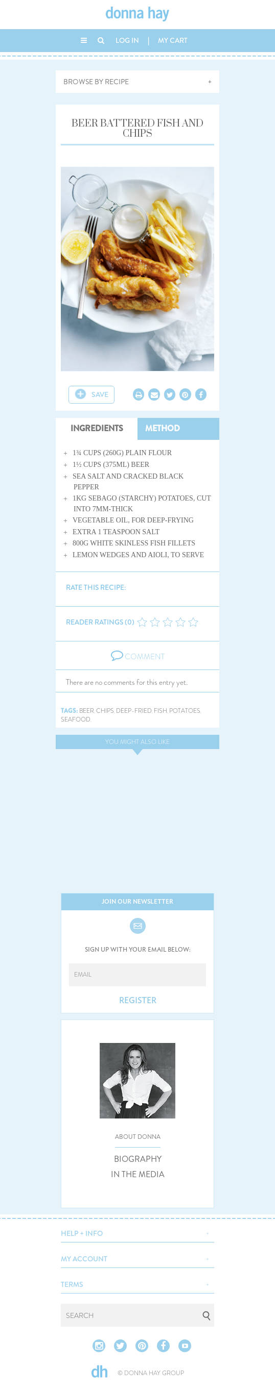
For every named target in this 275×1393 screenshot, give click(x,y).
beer (86, 711)
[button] (137, 1232)
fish (160, 711)
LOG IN (127, 40)
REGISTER (137, 1001)
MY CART (173, 40)
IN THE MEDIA (138, 1174)
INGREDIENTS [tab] (97, 428)
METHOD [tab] (162, 428)
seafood (75, 719)
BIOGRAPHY (138, 1159)
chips (105, 711)
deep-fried (134, 711)
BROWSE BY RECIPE (96, 82)
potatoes (184, 711)
